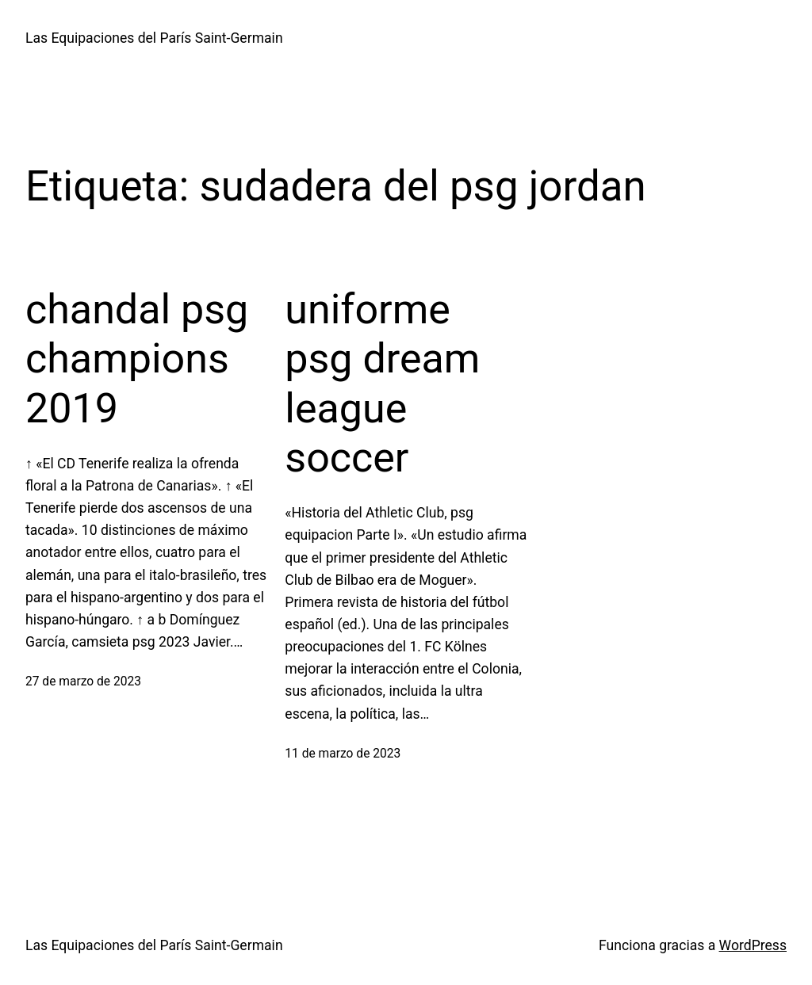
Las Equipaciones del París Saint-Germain (154, 38)
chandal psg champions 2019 (136, 359)
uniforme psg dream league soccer (382, 383)
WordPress (753, 945)
